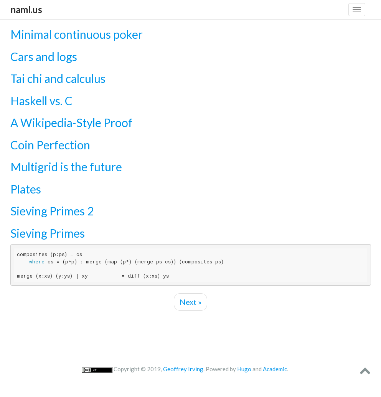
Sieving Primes (47, 233)
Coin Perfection (50, 145)
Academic (275, 369)
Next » (190, 301)
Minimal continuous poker (76, 34)
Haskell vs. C (41, 101)
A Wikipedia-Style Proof (71, 122)
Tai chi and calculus (58, 78)
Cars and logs (43, 56)
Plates (25, 189)
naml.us (26, 9)
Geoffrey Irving (183, 369)
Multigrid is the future (66, 167)
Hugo (244, 369)
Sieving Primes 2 (52, 211)
